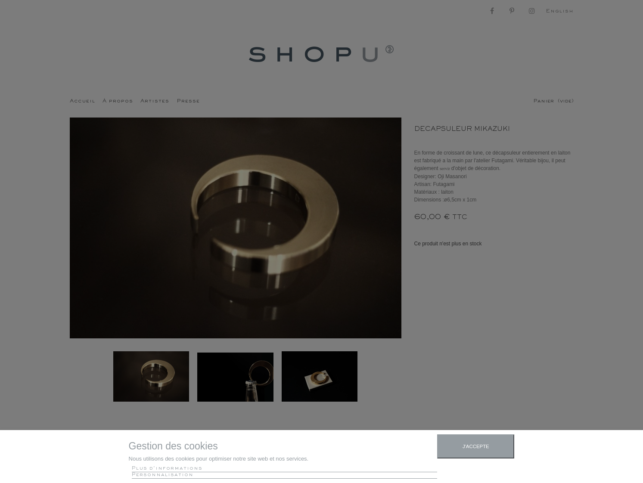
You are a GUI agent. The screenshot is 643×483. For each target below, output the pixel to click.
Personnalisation (162, 475)
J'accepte (476, 446)
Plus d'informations (167, 468)
